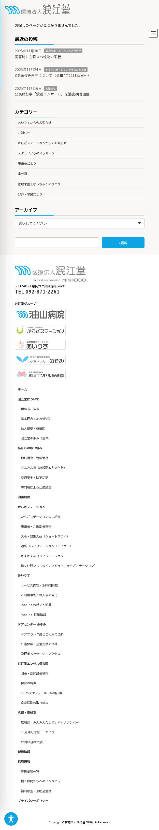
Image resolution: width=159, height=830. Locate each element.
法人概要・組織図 (33, 428)
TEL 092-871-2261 (37, 291)
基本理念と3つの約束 (35, 419)
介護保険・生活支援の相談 (39, 644)
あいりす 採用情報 (33, 614)
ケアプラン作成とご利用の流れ (42, 634)
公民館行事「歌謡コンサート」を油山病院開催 (52, 93)
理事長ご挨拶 (30, 409)
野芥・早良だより (30, 194)
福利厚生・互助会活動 (36, 791)
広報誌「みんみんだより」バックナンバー (50, 722)
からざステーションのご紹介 (41, 517)
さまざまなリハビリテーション (42, 556)
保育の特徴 (28, 683)
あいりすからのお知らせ (34, 122)
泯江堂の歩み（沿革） (36, 438)
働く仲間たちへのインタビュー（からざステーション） (59, 565)
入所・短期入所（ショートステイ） (45, 536)
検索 (123, 242)
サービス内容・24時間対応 (39, 585)
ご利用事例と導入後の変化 (39, 595)
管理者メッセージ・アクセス (40, 654)
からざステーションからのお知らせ (66, 69)
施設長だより (27, 163)
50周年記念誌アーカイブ (38, 732)
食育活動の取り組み (34, 703)
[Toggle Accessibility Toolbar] (11, 819)
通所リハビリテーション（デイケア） (47, 546)
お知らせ (51, 88)
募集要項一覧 (30, 771)
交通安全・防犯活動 (34, 477)
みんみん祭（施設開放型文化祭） (44, 468)
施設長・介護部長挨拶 (36, 526)
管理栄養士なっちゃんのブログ (63, 51)
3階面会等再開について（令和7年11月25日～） (53, 75)
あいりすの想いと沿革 (36, 605)
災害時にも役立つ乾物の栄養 (38, 56)
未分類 (22, 173)
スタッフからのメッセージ (36, 153)
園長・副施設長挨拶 (34, 673)
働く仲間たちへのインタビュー (42, 781)
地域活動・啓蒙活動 (34, 458)
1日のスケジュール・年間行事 (41, 693)
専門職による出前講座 (36, 487)
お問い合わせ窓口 (33, 742)
